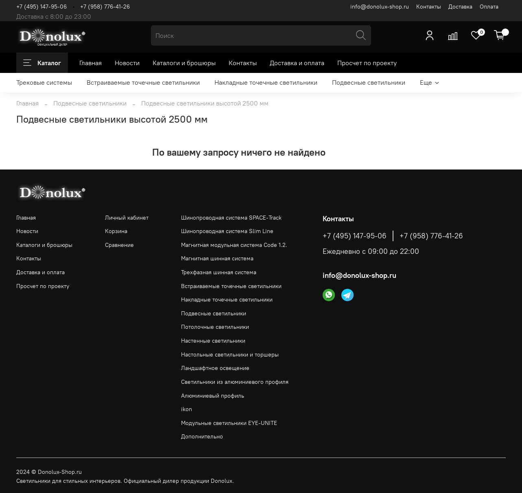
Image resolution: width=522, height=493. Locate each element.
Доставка (460, 6)
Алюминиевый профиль (212, 395)
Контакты (428, 6)
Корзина (116, 231)
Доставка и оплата (297, 63)
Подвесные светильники (368, 82)
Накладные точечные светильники (265, 82)
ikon (186, 409)
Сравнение (119, 245)
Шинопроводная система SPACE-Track (231, 217)
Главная (90, 63)
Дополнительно (202, 436)
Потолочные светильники (215, 326)
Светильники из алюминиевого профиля (234, 381)
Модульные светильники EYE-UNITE (229, 423)
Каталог (42, 63)
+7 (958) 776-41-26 (105, 6)
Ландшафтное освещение (215, 368)
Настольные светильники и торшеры (230, 354)
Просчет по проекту (367, 63)
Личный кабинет (127, 217)
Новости (127, 63)
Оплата (489, 6)
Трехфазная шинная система (218, 272)
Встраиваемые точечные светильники (143, 82)
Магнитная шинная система (217, 258)
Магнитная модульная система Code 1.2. (234, 245)
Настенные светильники (213, 340)
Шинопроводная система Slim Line (227, 231)
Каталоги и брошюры (184, 63)
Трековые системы (44, 82)
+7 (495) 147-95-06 (41, 6)
